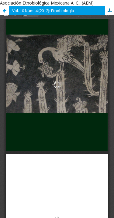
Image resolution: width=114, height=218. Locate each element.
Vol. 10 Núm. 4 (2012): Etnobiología (43, 10)
